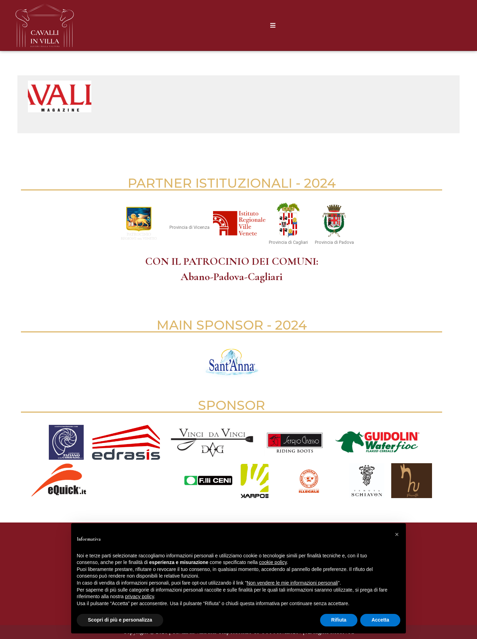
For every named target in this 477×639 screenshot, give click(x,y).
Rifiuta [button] (339, 620)
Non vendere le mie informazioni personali (292, 583)
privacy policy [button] (139, 596)
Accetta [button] (380, 620)
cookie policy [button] (273, 562)
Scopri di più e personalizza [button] (120, 620)
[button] (396, 534)
